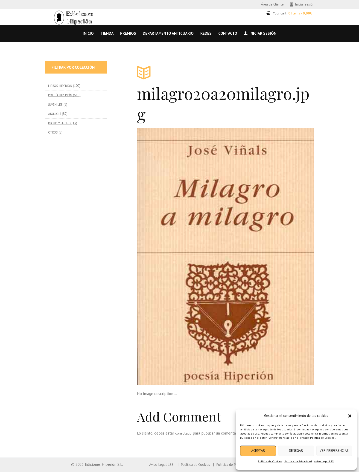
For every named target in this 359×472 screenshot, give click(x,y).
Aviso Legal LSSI (324, 461)
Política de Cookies (270, 461)
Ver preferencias (334, 450)
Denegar (296, 450)
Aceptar (258, 450)
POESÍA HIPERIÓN (61, 95)
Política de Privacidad (298, 461)
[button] (349, 416)
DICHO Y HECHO (60, 123)
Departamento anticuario (168, 33)
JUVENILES (56, 104)
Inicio (88, 33)
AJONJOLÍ (54, 113)
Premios (128, 33)
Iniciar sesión (304, 4)
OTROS (53, 132)
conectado (184, 433)
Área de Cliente (272, 4)
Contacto (227, 33)
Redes (206, 33)
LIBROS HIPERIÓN (61, 85)
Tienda (107, 33)
